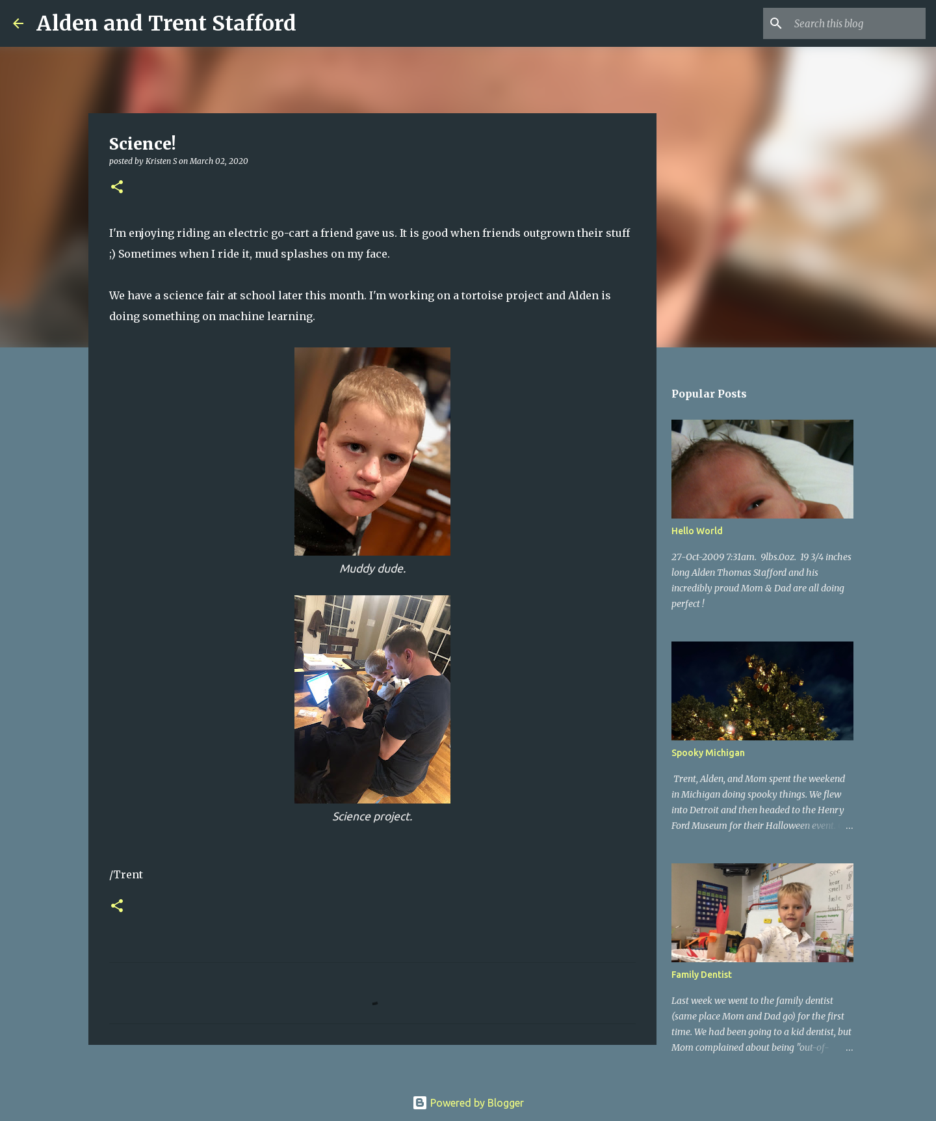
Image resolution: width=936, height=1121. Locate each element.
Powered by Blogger (468, 1103)
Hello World (697, 531)
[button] (117, 187)
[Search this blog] (857, 23)
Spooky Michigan (708, 753)
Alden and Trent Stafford (166, 23)
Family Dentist (701, 974)
